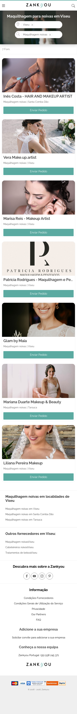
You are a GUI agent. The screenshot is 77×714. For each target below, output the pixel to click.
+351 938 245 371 (49, 655)
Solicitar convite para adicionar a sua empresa (38, 637)
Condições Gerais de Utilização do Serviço (38, 603)
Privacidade (38, 608)
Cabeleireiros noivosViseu (19, 547)
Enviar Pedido (38, 110)
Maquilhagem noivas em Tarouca (23, 519)
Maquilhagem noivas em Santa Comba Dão (29, 514)
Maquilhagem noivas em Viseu (22, 508)
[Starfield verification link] (37, 683)
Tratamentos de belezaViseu (21, 552)
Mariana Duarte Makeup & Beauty (32, 402)
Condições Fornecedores (38, 598)
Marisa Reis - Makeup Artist (26, 218)
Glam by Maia (15, 341)
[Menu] (3, 5)
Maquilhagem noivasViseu (19, 541)
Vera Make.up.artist (19, 157)
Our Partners (38, 614)
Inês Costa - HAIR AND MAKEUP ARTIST (37, 96)
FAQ (38, 619)
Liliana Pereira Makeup (23, 463)
